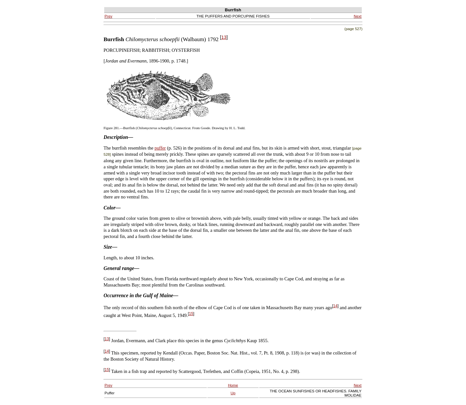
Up (233, 393)
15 (191, 313)
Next (357, 16)
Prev (108, 16)
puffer (160, 148)
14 (335, 306)
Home (233, 385)
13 (224, 37)
